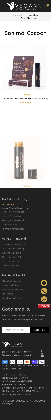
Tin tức (37, 365)
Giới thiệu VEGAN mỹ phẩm (14, 244)
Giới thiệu (17, 365)
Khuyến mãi (7, 293)
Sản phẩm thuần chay (12, 298)
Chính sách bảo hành (11, 257)
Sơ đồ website (9, 368)
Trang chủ (17, 15)
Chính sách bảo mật (11, 261)
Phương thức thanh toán (13, 229)
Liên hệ (45, 365)
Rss (19, 368)
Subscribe (39, 329)
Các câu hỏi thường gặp (13, 211)
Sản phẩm (27, 365)
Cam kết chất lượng (11, 265)
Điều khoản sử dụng (11, 252)
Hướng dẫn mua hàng (12, 216)
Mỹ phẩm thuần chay (11, 281)
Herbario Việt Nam (11, 285)
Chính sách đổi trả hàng (13, 248)
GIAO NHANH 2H (9, 224)
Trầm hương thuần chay (13, 289)
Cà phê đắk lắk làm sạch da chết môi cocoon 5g (25, 98)
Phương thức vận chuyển (13, 220)
